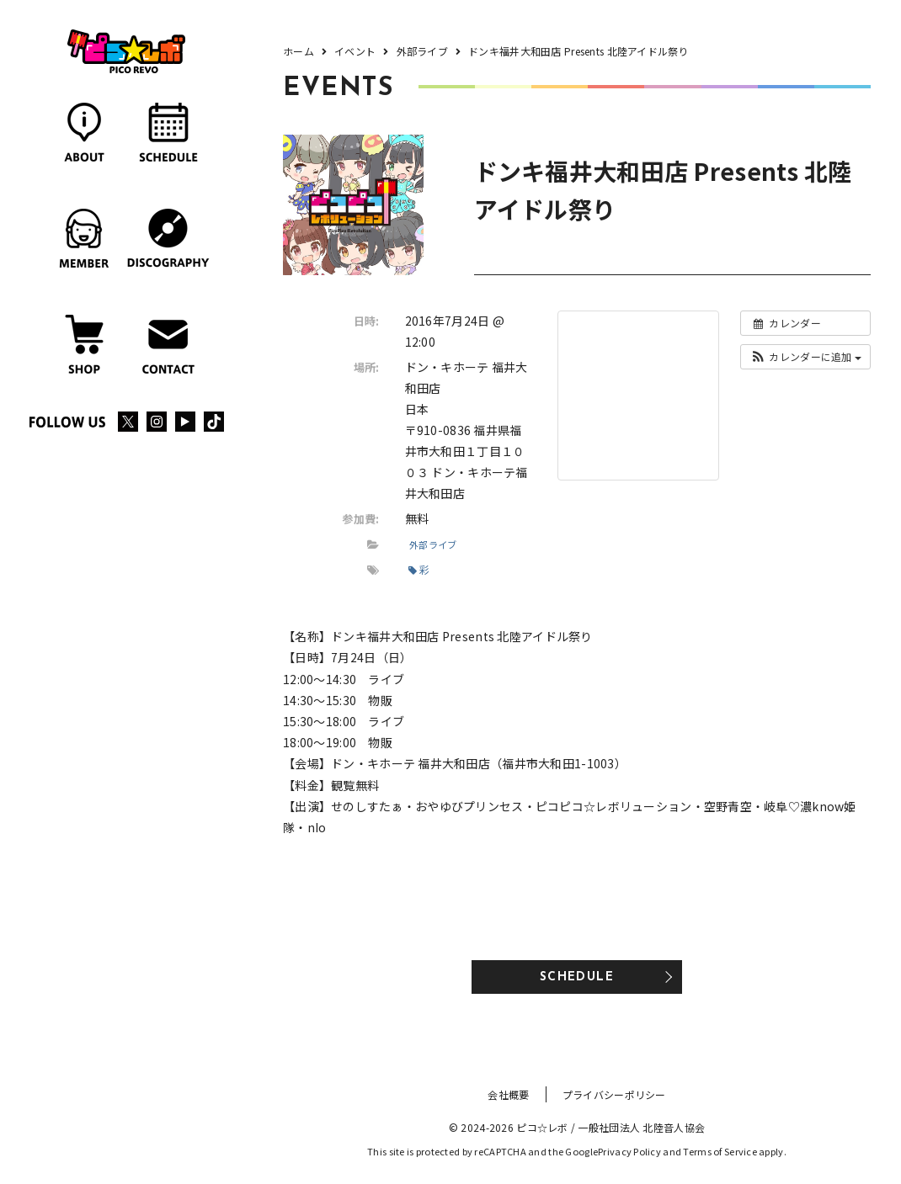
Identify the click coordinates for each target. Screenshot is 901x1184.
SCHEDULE (577, 977)
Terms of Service (719, 1151)
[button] (805, 357)
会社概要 (508, 1094)
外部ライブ (432, 544)
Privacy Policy (629, 1151)
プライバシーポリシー (614, 1094)
